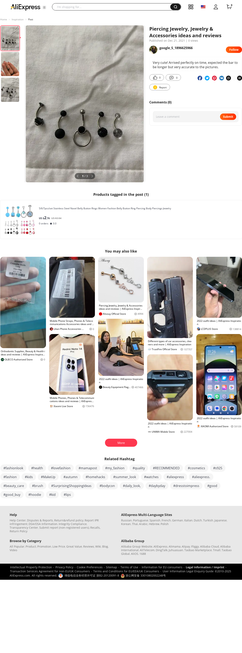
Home (3, 19)
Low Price (58, 546)
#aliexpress (175, 477)
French (166, 520)
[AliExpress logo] (25, 7)
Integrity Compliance (73, 524)
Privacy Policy (64, 567)
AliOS (134, 554)
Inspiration (18, 19)
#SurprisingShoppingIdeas (71, 486)
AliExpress (160, 546)
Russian (126, 520)
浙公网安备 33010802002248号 (143, 575)
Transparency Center (24, 527)
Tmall (216, 550)
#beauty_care (13, 486)
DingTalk (161, 550)
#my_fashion (115, 468)
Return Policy (18, 531)
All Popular (17, 546)
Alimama (175, 546)
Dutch (198, 520)
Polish (165, 524)
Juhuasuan (176, 550)
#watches (151, 477)
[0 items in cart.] (229, 7)
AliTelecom (147, 550)
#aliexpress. (201, 477)
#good (212, 486)
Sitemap (111, 567)
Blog (105, 546)
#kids (29, 477)
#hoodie (34, 494)
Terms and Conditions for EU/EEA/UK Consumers (126, 571)
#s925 (217, 468)
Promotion (44, 546)
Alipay (186, 546)
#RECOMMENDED (166, 468)
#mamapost (88, 468)
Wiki (98, 546)
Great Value (74, 546)
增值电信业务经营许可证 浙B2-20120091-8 (91, 575)
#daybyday (157, 486)
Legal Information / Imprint (205, 567)
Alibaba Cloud (209, 546)
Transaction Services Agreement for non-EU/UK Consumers (50, 571)
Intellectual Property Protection (31, 567)
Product (31, 546)
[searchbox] (112, 6)
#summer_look (124, 477)
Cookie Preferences (90, 567)
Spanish (155, 520)
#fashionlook (13, 468)
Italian (188, 520)
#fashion (10, 477)
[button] (44, 7)
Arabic (143, 524)
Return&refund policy (68, 520)
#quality (139, 468)
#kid (52, 494)
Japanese (220, 520)
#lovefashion (61, 468)
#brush (37, 486)
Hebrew (154, 524)
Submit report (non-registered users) (64, 527)
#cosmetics (196, 468)
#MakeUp (48, 477)
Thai (135, 524)
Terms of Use (129, 567)
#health (37, 468)
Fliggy (195, 546)
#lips (67, 494)
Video (13, 550)
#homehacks (95, 477)
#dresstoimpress (186, 486)
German (177, 520)
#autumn (70, 477)
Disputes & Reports (40, 520)
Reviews (88, 546)
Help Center (18, 520)
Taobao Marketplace (198, 550)
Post (30, 19)
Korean (126, 524)
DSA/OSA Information (43, 524)
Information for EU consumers (162, 567)
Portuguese (140, 520)
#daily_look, (132, 486)
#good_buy (11, 494)
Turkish (208, 520)
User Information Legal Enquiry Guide (188, 571)
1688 (142, 554)
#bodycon (107, 486)
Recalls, (95, 527)
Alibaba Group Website (136, 546)
